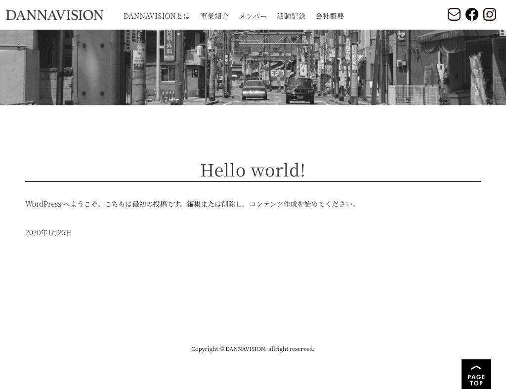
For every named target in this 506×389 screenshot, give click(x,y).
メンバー (253, 16)
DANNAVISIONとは (157, 16)
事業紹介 (214, 16)
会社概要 (330, 16)
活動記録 (291, 16)
